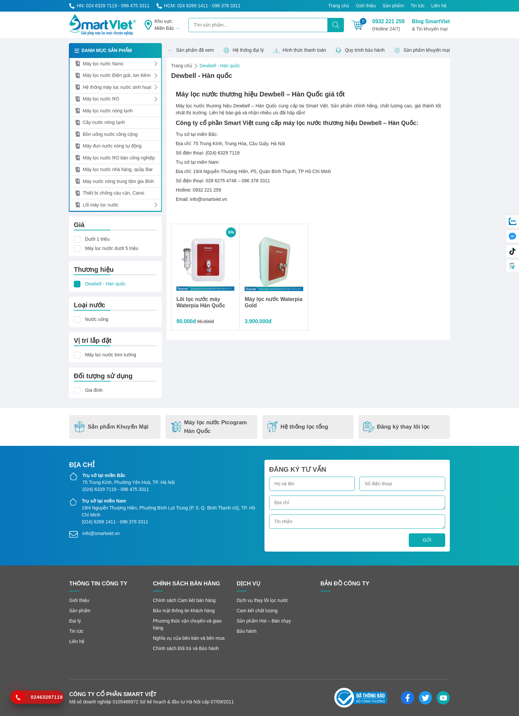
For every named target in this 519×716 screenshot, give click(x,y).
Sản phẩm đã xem (190, 50)
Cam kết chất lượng (257, 610)
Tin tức (417, 5)
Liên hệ (439, 5)
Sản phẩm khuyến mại (422, 50)
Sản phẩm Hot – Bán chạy (264, 621)
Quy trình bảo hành (360, 50)
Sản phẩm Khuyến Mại (111, 427)
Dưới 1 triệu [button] (97, 239)
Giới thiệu (366, 5)
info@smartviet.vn (100, 533)
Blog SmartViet (431, 25)
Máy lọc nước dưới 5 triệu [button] (111, 248)
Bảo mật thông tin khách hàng (183, 610)
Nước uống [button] (96, 319)
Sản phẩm (393, 5)
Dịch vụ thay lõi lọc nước (262, 600)
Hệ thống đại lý (243, 50)
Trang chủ (339, 5)
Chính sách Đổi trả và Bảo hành (186, 648)
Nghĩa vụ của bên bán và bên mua (188, 638)
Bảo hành (247, 631)
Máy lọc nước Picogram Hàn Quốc (208, 426)
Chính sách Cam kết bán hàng (184, 600)
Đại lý (75, 621)
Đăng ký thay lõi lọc (396, 427)
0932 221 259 (388, 25)
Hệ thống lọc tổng (297, 427)
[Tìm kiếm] (335, 25)
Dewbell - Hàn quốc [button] (105, 283)
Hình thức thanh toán (299, 50)
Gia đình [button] (94, 390)
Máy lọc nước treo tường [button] (110, 354)
